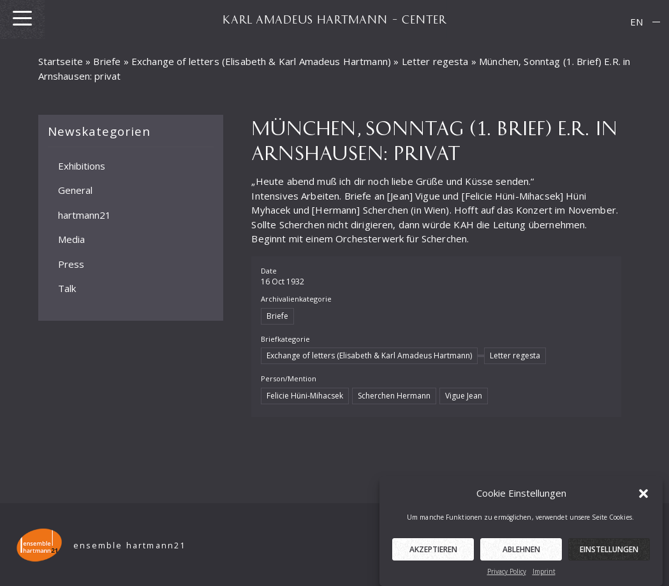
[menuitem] (636, 22)
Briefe (107, 61)
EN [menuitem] (636, 21)
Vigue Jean (463, 395)
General (75, 190)
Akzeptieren (433, 551)
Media (71, 239)
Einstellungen (609, 551)
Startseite (61, 61)
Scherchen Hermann (394, 395)
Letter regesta (435, 61)
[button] (643, 494)
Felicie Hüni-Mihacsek (305, 395)
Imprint (544, 573)
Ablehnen (521, 551)
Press (71, 264)
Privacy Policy (506, 573)
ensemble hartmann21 (129, 545)
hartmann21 (84, 215)
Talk (67, 288)
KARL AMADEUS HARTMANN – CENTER (335, 19)
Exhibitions (81, 165)
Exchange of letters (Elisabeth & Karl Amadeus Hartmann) (261, 61)
